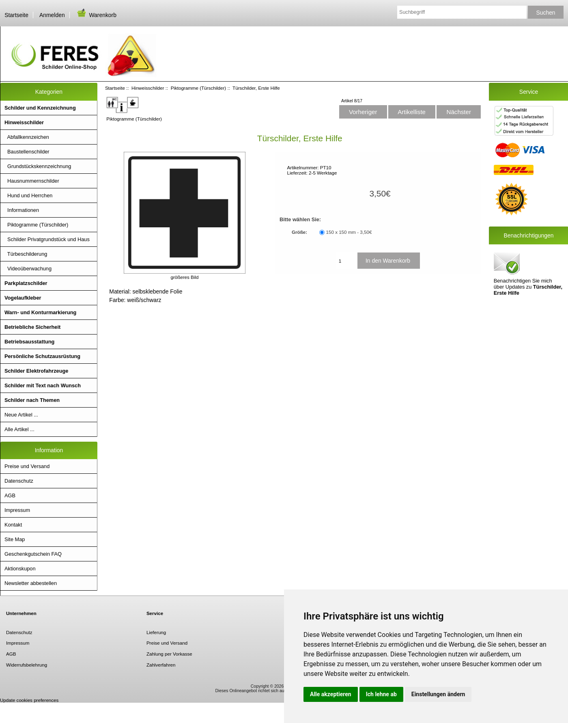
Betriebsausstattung (29, 342)
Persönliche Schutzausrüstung (42, 356)
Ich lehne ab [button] (381, 694)
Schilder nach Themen (32, 400)
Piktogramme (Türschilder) (198, 88)
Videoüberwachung (28, 268)
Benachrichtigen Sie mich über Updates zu (528, 273)
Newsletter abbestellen (30, 583)
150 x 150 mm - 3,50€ (349, 232)
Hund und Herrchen (28, 195)
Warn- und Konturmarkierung (40, 312)
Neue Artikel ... (21, 415)
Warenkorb (96, 15)
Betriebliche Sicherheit (32, 327)
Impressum (17, 510)
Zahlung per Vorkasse (169, 653)
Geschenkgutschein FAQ (33, 554)
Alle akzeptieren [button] (330, 694)
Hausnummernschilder (31, 181)
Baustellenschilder (26, 152)
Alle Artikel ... (19, 429)
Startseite (16, 15)
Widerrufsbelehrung (26, 664)
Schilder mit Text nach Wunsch (42, 385)
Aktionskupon (20, 568)
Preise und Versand (26, 466)
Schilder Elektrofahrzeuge (36, 371)
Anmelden (52, 15)
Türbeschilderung (25, 254)
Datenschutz (18, 481)
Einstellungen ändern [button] (438, 694)
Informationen (21, 210)
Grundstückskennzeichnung (37, 166)
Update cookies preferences (29, 700)
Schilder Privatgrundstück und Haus (47, 239)
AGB (9, 495)
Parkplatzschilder (25, 283)
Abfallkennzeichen (26, 137)
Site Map (14, 539)
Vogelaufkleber (22, 298)
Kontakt (13, 525)
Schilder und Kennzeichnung (40, 108)
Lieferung (156, 632)
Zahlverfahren (161, 664)
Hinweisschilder (147, 88)
